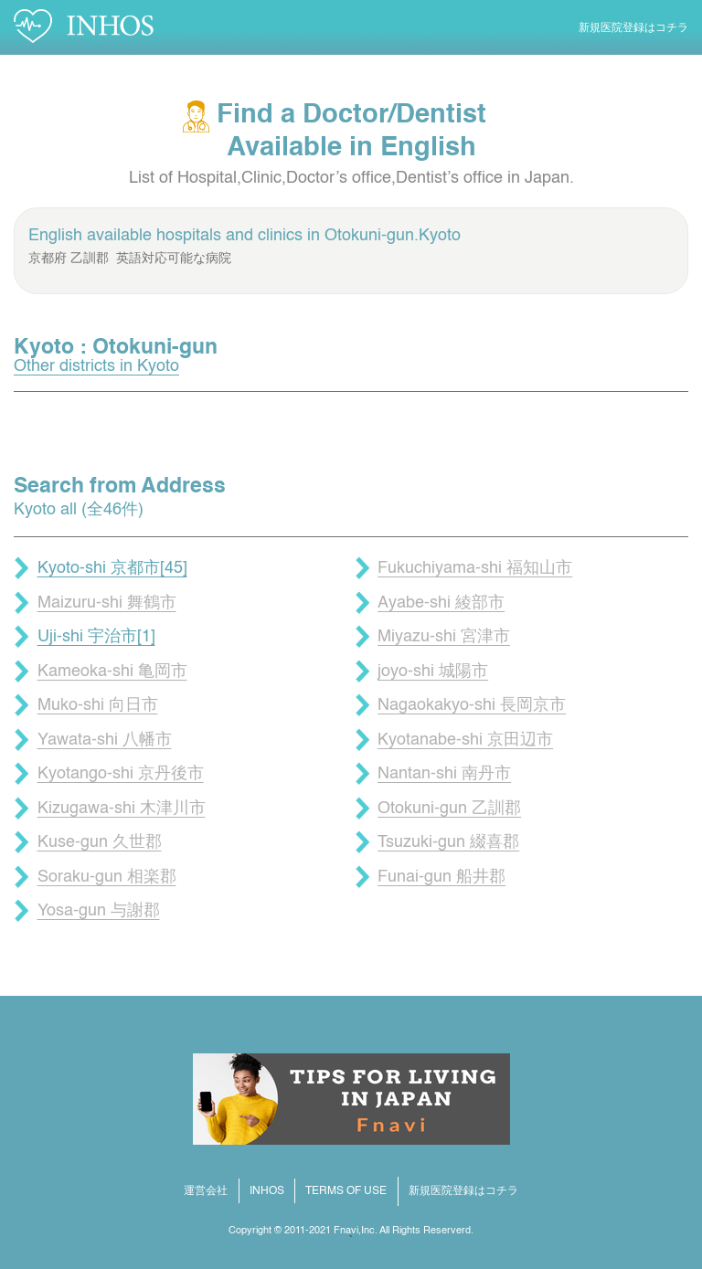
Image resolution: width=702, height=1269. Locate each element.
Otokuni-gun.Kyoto (392, 235)
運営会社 (206, 1191)
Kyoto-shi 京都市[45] (112, 568)
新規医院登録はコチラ (633, 28)
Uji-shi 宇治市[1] (96, 637)
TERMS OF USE (346, 1191)
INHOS (267, 1191)
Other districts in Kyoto (96, 366)
